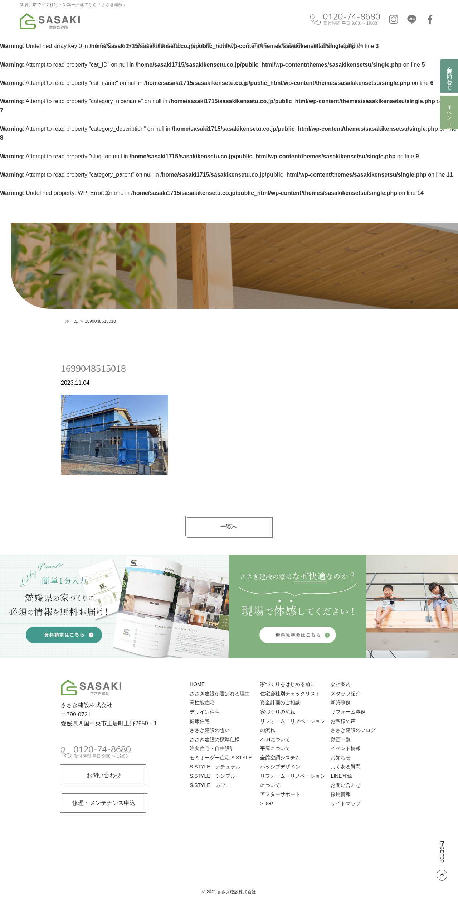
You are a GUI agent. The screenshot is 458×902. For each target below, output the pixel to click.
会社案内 (352, 45)
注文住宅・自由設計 (213, 45)
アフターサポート (280, 794)
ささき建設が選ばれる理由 (151, 45)
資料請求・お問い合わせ (449, 75)
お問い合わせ (104, 775)
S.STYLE (256, 45)
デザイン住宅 (205, 712)
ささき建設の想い (210, 730)
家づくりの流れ (277, 712)
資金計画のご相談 (280, 702)
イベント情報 (449, 112)
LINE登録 (341, 776)
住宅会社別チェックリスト (290, 693)
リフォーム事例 (348, 712)
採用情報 (341, 794)
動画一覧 (341, 739)
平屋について (275, 748)
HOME (103, 45)
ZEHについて (275, 739)
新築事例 (341, 702)
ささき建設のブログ (353, 730)
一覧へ (229, 527)
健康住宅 (200, 721)
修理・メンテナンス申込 (103, 803)
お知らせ (341, 758)
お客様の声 (289, 45)
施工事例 (322, 45)
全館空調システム (280, 758)
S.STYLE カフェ (210, 785)
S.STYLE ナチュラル (215, 766)
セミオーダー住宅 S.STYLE (221, 758)
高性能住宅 (202, 702)
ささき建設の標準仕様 (215, 739)
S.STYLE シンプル (212, 776)
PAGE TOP (442, 861)
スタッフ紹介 (346, 693)
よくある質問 (346, 766)
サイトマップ (346, 803)
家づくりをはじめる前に (287, 684)
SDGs (266, 803)
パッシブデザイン (280, 766)
